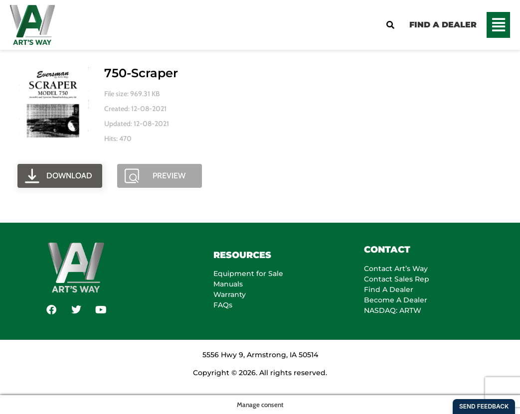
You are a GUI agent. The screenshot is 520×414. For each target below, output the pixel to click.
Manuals (228, 283)
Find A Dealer (388, 289)
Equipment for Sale (248, 273)
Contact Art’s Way (396, 268)
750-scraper (141, 73)
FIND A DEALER (443, 24)
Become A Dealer (395, 299)
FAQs (222, 304)
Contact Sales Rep (396, 279)
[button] (498, 25)
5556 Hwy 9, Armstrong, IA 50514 (260, 354)
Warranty (229, 294)
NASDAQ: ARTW (392, 310)
